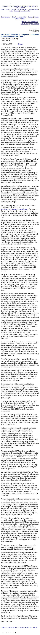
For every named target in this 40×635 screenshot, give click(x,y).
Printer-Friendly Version (30, 22)
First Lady (24, 6)
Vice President (14, 6)
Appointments (33, 9)
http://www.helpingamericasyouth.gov (14, 209)
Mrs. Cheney (32, 6)
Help (22, 18)
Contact (16, 11)
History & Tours (5, 9)
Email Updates (5, 17)
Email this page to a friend (30, 24)
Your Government (21, 9)
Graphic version (25, 11)
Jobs (11, 11)
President (5, 6)
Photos (20, 44)
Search (30, 17)
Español (14, 17)
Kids (13, 9)
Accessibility (22, 17)
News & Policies (20, 8)
